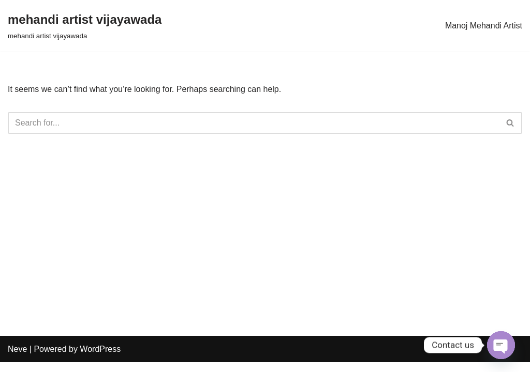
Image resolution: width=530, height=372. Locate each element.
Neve (17, 358)
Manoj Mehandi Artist (483, 25)
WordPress (100, 358)
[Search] (253, 123)
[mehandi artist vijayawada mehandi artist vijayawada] (84, 25)
